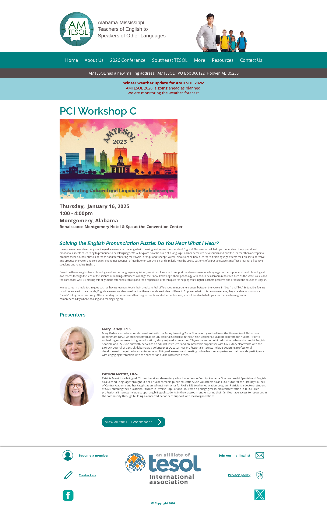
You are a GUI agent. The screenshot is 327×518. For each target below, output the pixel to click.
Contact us (87, 475)
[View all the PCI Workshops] (133, 422)
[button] (199, 60)
